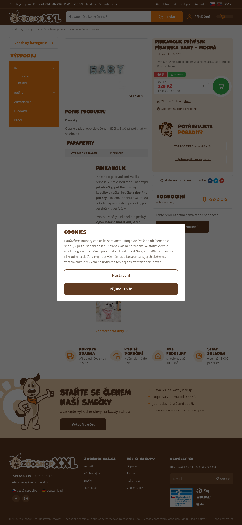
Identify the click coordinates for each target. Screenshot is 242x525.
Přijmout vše (121, 289)
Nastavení (121, 275)
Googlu (141, 251)
